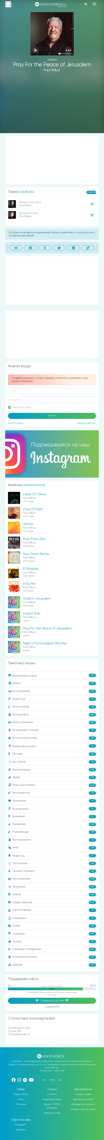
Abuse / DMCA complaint (52, 1106)
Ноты (21, 1099)
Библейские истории (52, 675)
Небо (52, 848)
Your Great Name (36, 554)
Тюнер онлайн (83, 1094)
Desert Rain (31, 613)
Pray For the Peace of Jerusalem (47, 628)
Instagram (21, 1125)
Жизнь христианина (52, 785)
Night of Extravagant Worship (45, 643)
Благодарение (52, 691)
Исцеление (52, 801)
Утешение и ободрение (52, 949)
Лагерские (52, 824)
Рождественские (52, 902)
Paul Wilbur (52, 70)
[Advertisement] (52, 105)
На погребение (52, 840)
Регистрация (15, 423)
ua (59, 1079)
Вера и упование (52, 722)
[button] (68, 50)
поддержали (52, 1006)
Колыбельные (52, 809)
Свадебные (52, 918)
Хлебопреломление (52, 957)
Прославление (52, 879)
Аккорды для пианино (83, 1104)
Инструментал (52, 793)
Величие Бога (52, 714)
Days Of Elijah (33, 509)
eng (52, 1079)
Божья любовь (52, 707)
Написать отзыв (52, 1113)
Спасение (52, 934)
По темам (21, 1104)
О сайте (52, 1094)
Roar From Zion (34, 539)
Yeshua (28, 524)
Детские (52, 754)
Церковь (52, 965)
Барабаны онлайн (83, 1099)
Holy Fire (29, 584)
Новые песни (21, 1094)
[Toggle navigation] (94, 4)
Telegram (21, 1130)
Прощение (52, 887)
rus (45, 1079)
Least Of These (34, 494)
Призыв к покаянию (52, 871)
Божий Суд (52, 699)
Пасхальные (52, 863)
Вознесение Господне (52, 730)
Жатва (52, 777)
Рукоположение (52, 910)
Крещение (52, 816)
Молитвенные (52, 832)
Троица (52, 941)
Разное (52, 894)
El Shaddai (30, 569)
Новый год (52, 856)
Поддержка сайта (52, 1099)
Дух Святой (52, 762)
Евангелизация (52, 769)
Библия (52, 683)
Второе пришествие (52, 738)
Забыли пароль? (86, 423)
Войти (52, 415)
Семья (52, 926)
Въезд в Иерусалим (52, 746)
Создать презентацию (83, 1109)
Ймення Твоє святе (30, 202)
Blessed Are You (28, 213)
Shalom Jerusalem (37, 599)
